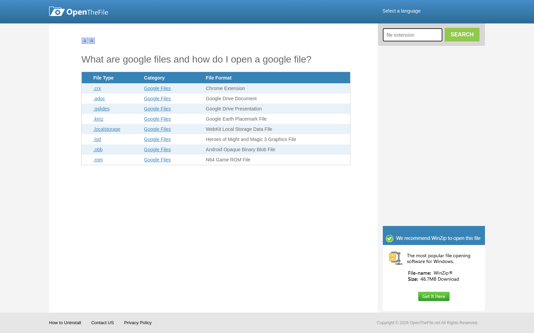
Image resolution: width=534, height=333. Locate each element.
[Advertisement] (434, 180)
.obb (98, 149)
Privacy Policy (138, 322)
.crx (97, 88)
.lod (97, 139)
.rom (98, 159)
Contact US (102, 322)
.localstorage (106, 129)
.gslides (101, 108)
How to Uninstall (65, 322)
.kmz (98, 119)
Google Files (157, 88)
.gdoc (99, 98)
